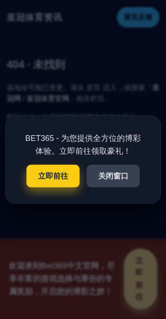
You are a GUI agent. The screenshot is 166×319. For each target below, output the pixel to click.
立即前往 (53, 175)
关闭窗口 (113, 175)
